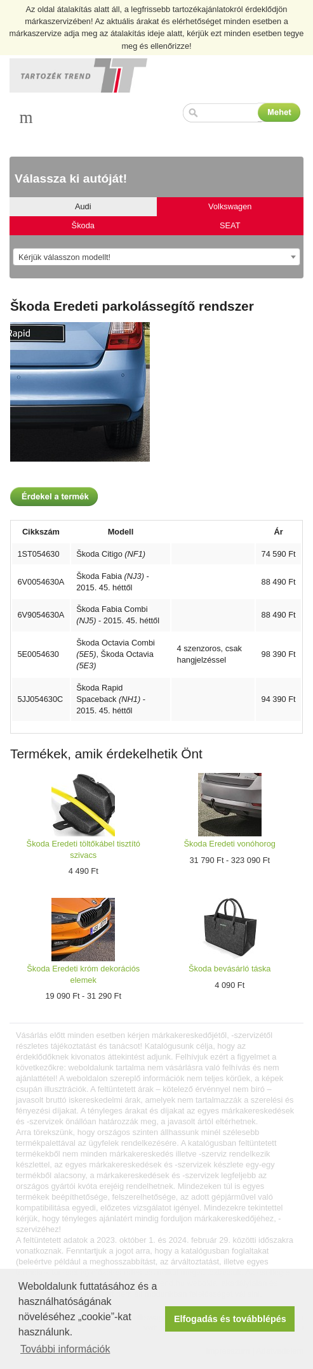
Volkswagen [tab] (229, 206)
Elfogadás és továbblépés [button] (230, 1319)
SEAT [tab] (230, 225)
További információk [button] (65, 1349)
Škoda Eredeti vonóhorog (230, 843)
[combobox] (156, 257)
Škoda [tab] (83, 225)
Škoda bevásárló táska (229, 968)
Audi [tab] (83, 206)
